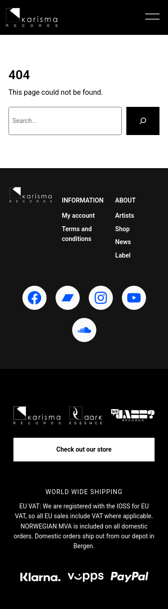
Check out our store (84, 449)
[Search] (142, 121)
